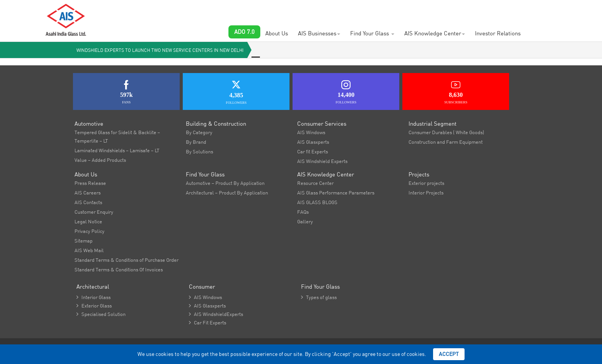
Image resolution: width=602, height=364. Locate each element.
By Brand (196, 142)
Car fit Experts (312, 151)
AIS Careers (87, 192)
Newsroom (345, 11)
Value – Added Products (100, 160)
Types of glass (319, 297)
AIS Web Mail (89, 250)
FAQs (303, 212)
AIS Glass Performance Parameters (335, 192)
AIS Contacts (308, 11)
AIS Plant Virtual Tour (427, 11)
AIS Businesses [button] (319, 33)
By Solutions (199, 151)
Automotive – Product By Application (225, 183)
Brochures (379, 11)
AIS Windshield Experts (322, 161)
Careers (223, 11)
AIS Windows (311, 132)
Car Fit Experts (207, 322)
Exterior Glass (94, 306)
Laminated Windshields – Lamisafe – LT (116, 150)
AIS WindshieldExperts (216, 314)
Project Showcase (263, 11)
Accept (449, 354)
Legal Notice (88, 221)
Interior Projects (425, 192)
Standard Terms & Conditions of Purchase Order (126, 260)
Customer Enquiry (183, 11)
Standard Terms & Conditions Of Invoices (118, 269)
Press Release (90, 183)
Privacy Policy (89, 231)
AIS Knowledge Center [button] (434, 33)
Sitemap (83, 241)
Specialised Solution (101, 314)
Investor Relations (498, 33)
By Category (199, 132)
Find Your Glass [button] (372, 33)
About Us (276, 33)
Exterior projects (426, 183)
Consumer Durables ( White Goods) (446, 132)
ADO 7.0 (244, 31)
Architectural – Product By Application (227, 192)
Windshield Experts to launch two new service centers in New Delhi (159, 50)
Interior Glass (93, 297)
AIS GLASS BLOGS (317, 202)
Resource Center (315, 183)
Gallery (305, 221)
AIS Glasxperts (313, 142)
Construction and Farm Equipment (445, 142)
